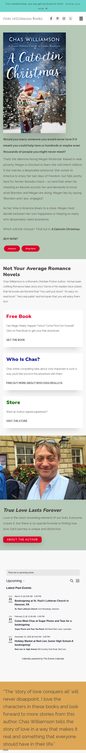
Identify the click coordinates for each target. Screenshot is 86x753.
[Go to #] (43, 328)
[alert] (43, 572)
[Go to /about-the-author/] (43, 371)
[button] (57, 18)
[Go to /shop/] (43, 412)
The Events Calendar (53, 658)
